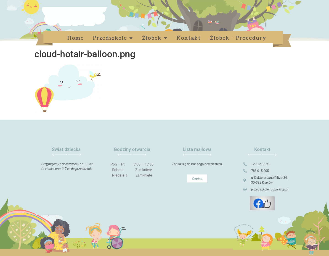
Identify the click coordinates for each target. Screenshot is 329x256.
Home (75, 38)
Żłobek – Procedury (239, 38)
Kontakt (189, 38)
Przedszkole (113, 38)
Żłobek (154, 38)
